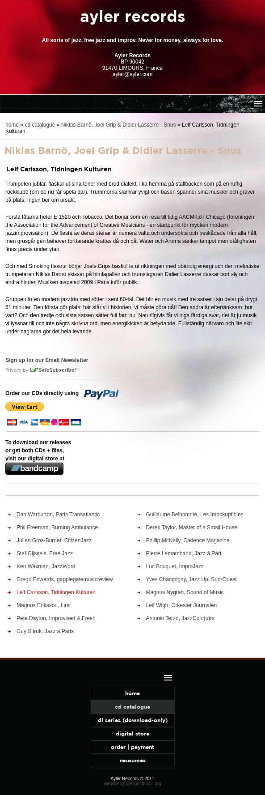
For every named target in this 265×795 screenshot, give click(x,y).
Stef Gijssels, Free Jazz (45, 553)
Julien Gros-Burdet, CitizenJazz (54, 540)
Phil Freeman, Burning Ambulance (57, 527)
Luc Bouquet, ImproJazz (175, 566)
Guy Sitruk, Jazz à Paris (45, 631)
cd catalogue (40, 125)
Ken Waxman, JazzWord (46, 566)
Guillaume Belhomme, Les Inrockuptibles (195, 514)
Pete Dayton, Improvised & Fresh (56, 618)
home (12, 125)
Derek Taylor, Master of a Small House (192, 527)
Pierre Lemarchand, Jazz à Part (184, 553)
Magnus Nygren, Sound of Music (185, 592)
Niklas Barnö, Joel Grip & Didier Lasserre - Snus (118, 125)
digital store (132, 733)
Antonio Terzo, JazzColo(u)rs (180, 618)
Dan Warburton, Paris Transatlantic (58, 514)
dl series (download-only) (133, 720)
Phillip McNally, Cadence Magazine (188, 540)
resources (133, 760)
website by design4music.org (132, 783)
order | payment (132, 747)
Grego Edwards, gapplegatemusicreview (65, 579)
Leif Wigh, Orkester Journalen (181, 605)
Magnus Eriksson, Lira (43, 605)
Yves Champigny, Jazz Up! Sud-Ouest (191, 579)
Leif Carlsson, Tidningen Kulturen (56, 592)
